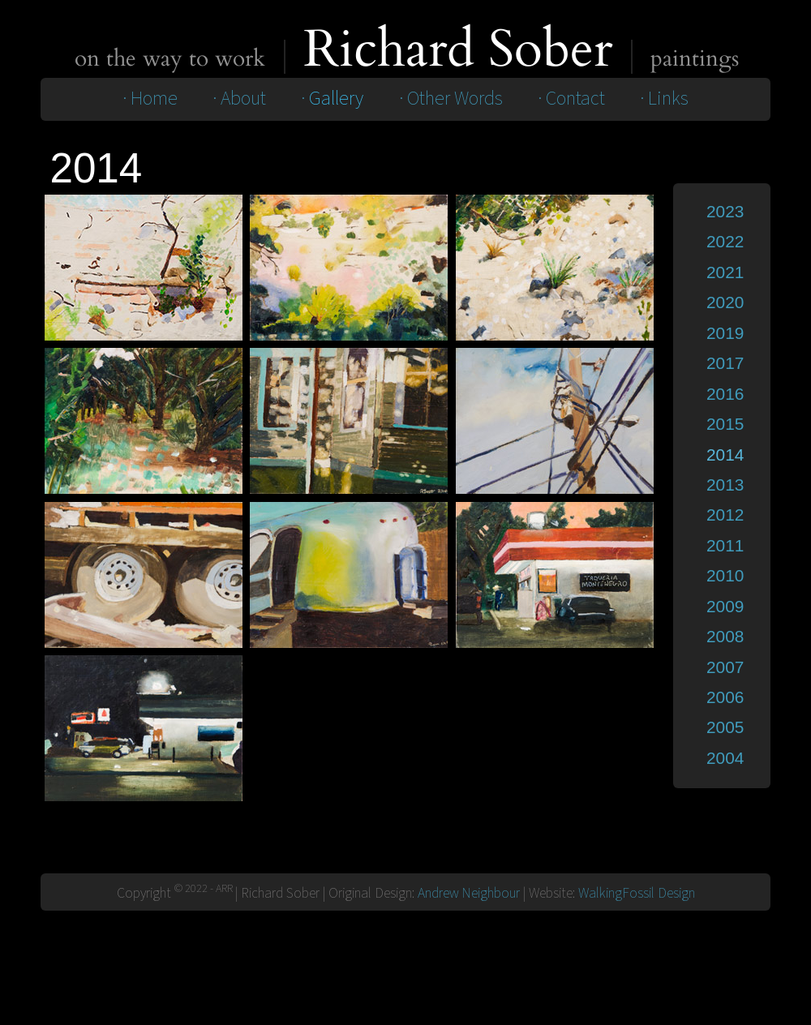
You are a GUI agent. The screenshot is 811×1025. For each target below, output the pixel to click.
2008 (725, 636)
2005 (725, 727)
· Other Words (451, 98)
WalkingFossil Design (636, 893)
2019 (725, 333)
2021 (725, 272)
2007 (725, 667)
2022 (725, 241)
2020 (725, 302)
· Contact (571, 98)
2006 (725, 697)
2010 (725, 575)
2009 (725, 606)
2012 (725, 514)
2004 (725, 757)
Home (154, 98)
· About (239, 98)
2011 (725, 545)
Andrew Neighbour (469, 893)
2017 (725, 363)
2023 (725, 211)
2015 (725, 423)
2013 (725, 484)
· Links (664, 98)
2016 (725, 393)
